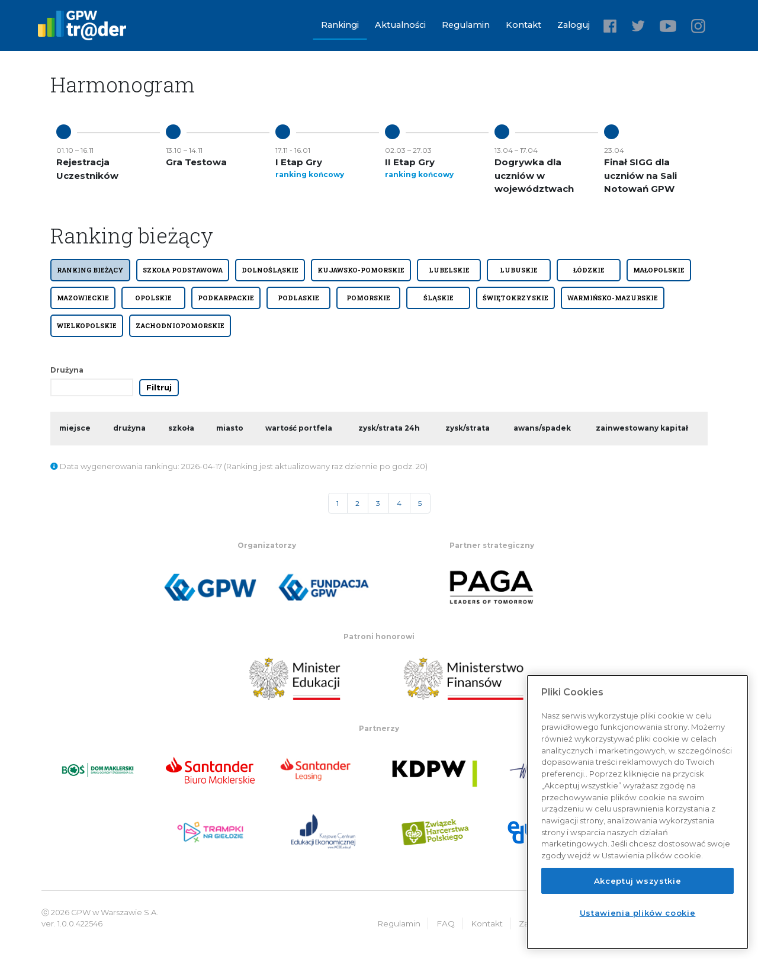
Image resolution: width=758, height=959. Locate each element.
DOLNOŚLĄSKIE (270, 270)
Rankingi (340, 25)
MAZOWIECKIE (83, 298)
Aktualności (400, 25)
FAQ (445, 923)
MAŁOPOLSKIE (659, 270)
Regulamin (466, 25)
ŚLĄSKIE (438, 298)
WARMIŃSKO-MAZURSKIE (612, 298)
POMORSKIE (368, 298)
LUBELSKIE (449, 270)
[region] (637, 812)
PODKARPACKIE (226, 298)
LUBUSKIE (519, 270)
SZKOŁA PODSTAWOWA (183, 270)
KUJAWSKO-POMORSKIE (360, 270)
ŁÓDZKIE (589, 270)
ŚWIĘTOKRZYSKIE (515, 298)
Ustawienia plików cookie (638, 913)
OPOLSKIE (153, 298)
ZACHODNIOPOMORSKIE (180, 326)
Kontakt (523, 25)
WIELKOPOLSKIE (87, 326)
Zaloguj (573, 25)
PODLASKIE (298, 298)
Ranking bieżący (90, 270)
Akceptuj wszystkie (638, 881)
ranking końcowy (309, 174)
